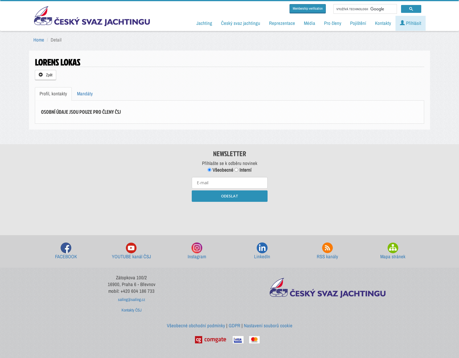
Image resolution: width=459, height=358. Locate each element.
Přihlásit (410, 23)
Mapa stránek (392, 251)
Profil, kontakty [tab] (53, 93)
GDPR (234, 325)
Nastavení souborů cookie (268, 325)
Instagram (197, 251)
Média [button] (309, 23)
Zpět (45, 75)
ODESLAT (229, 196)
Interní (242, 170)
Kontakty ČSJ (131, 310)
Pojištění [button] (358, 23)
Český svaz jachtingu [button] (240, 23)
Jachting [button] (204, 23)
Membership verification (308, 8)
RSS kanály (327, 251)
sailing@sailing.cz (131, 299)
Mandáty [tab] (85, 93)
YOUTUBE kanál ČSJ (131, 251)
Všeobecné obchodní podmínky (196, 325)
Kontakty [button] (383, 23)
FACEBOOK (66, 251)
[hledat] (364, 9)
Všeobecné (220, 170)
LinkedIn (262, 251)
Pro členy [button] (332, 23)
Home (38, 40)
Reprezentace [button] (282, 23)
